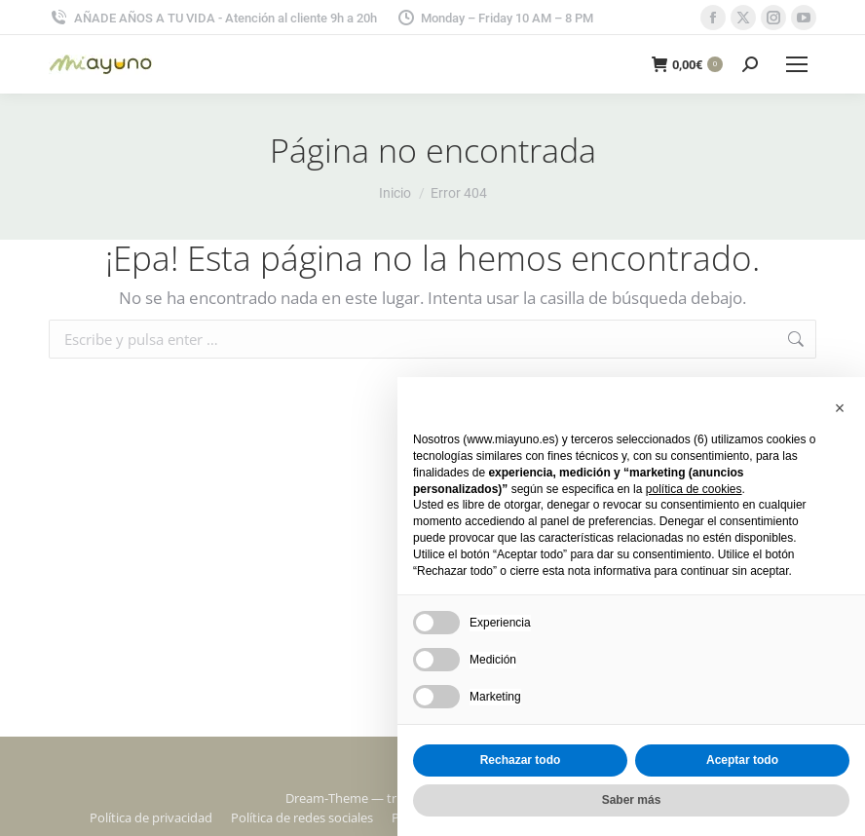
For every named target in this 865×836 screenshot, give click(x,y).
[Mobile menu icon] (796, 64)
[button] (839, 408)
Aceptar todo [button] (742, 760)
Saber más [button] (631, 800)
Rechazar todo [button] (520, 760)
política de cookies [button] (694, 489)
